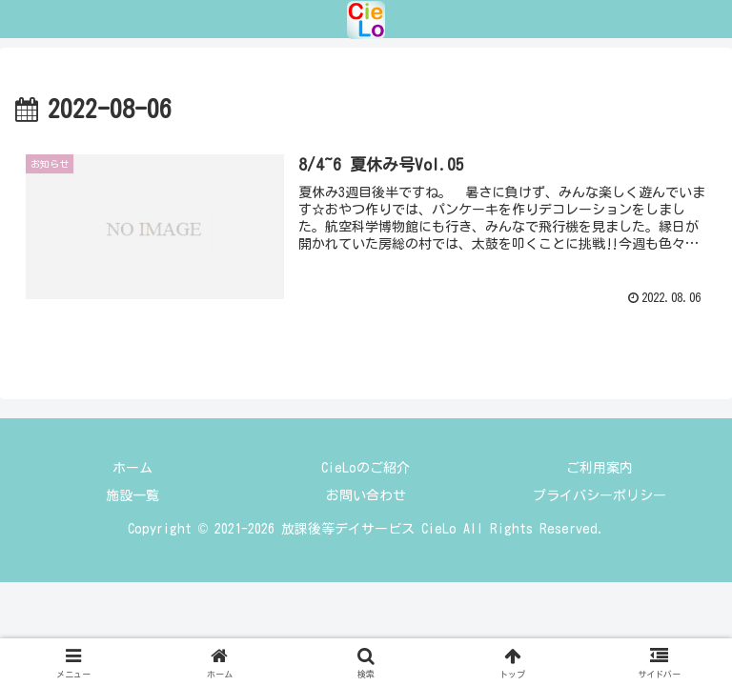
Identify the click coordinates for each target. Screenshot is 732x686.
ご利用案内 (599, 467)
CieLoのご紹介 (365, 467)
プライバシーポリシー (599, 495)
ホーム (132, 467)
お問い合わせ (366, 495)
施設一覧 (132, 495)
